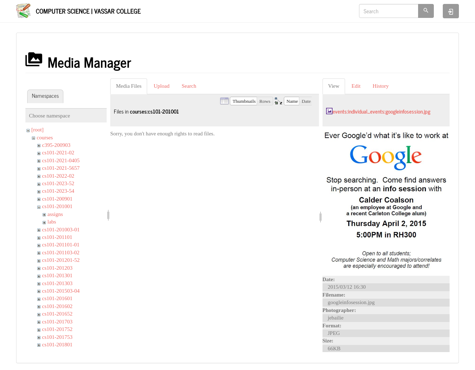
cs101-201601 (57, 298)
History (381, 86)
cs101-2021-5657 (61, 168)
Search (188, 86)
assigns (55, 214)
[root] (37, 130)
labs (52, 222)
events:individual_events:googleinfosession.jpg (381, 111)
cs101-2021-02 (58, 152)
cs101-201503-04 (61, 291)
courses (45, 137)
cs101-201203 (57, 268)
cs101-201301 (57, 275)
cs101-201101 (57, 237)
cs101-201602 (57, 306)
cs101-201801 (57, 344)
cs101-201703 (57, 322)
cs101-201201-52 (61, 260)
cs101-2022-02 (58, 176)
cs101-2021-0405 (61, 160)
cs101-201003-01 (61, 229)
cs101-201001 (57, 206)
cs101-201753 (57, 337)
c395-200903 (56, 145)
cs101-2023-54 (58, 191)
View (334, 86)
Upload (161, 86)
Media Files (128, 86)
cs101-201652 (57, 314)
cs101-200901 (57, 199)
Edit (356, 86)
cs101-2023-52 (58, 183)
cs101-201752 (57, 329)
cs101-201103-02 (60, 252)
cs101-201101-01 (60, 245)
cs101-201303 (57, 283)
